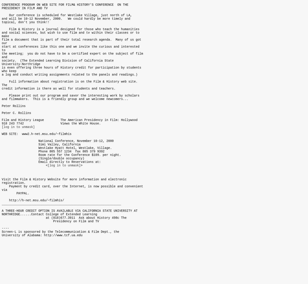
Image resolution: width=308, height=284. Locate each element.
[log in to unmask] (18, 150)
